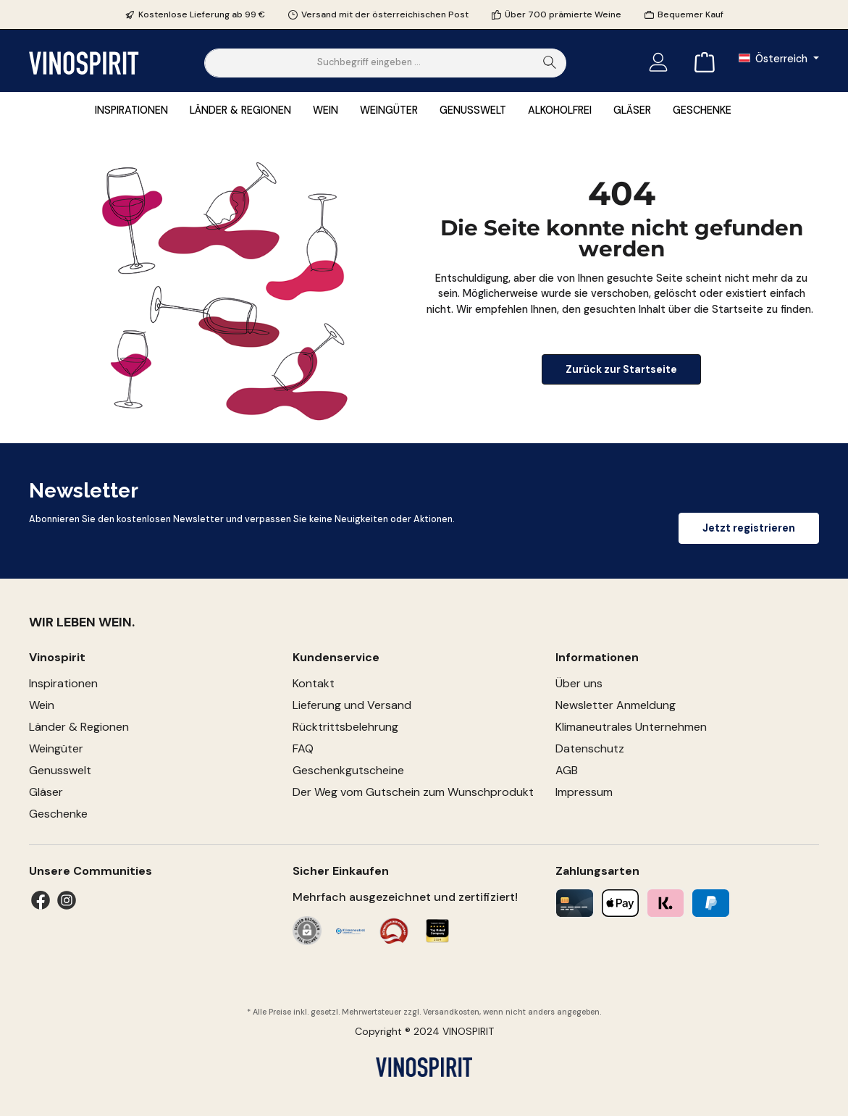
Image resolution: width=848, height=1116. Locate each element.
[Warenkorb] (700, 62)
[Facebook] (40, 900)
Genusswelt (60, 770)
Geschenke (58, 813)
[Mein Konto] (658, 62)
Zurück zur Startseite (621, 369)
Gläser (46, 792)
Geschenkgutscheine (348, 770)
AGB (566, 770)
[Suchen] (550, 63)
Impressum (584, 792)
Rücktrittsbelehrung (345, 726)
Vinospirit (57, 657)
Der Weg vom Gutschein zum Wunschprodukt (413, 792)
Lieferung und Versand (352, 705)
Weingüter (56, 748)
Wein (41, 705)
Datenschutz (589, 748)
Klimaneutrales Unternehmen (631, 726)
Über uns (579, 683)
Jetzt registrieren (748, 527)
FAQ (303, 748)
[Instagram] (66, 900)
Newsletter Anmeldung (615, 705)
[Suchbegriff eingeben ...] (369, 63)
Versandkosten (451, 1012)
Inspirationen (63, 683)
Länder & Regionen (79, 726)
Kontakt (314, 683)
